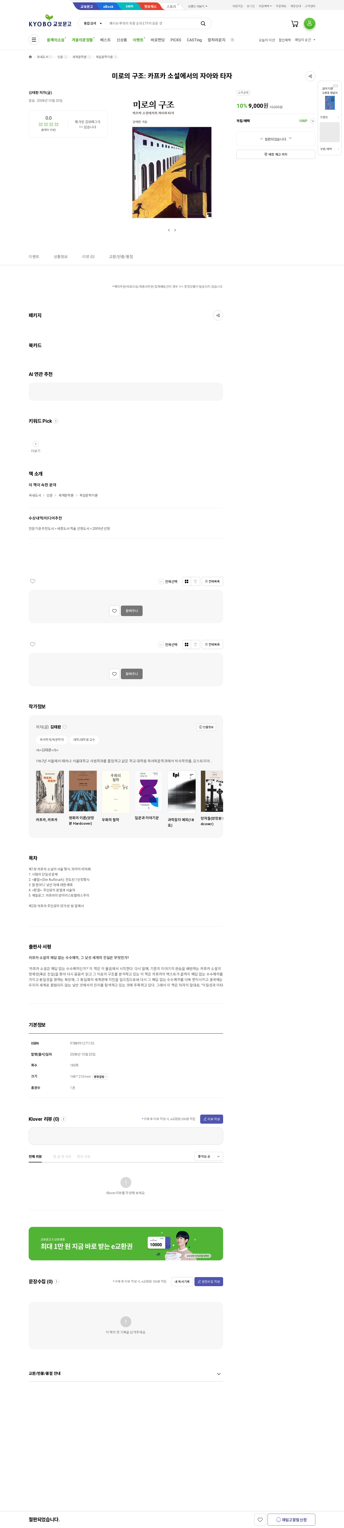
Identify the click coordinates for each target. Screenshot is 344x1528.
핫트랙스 (150, 7)
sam (129, 6)
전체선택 (171, 582)
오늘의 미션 (267, 40)
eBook (108, 7)
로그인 (251, 6)
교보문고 (87, 7)
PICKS (176, 40)
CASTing (194, 40)
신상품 (122, 40)
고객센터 (310, 6)
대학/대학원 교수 (84, 740)
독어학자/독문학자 (52, 740)
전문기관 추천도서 (41, 529)
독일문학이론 (104, 57)
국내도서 (42, 57)
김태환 (34, 93)
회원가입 (237, 6)
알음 (32, 101)
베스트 (105, 40)
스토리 (171, 7)
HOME (30, 57)
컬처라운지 (216, 40)
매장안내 (295, 6)
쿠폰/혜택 (326, 149)
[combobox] (92, 23)
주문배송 (281, 6)
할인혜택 (285, 40)
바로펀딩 (158, 40)
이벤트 (324, 117)
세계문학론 (79, 57)
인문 (60, 57)
